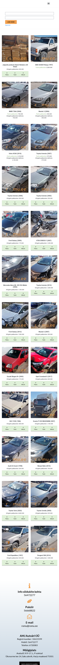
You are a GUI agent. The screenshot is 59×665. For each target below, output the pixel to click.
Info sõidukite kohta (29, 591)
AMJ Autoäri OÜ (29, 635)
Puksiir (29, 607)
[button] (48, 3)
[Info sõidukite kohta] (29, 585)
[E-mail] (29, 616)
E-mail (29, 622)
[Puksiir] (29, 601)
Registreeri (7, 25)
